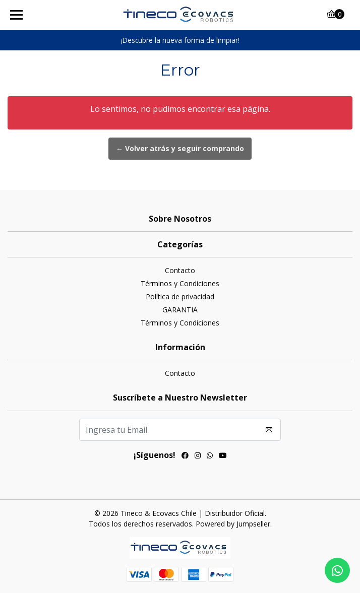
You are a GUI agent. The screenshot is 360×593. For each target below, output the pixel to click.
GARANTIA (180, 309)
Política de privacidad (180, 296)
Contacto (180, 270)
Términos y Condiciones (180, 283)
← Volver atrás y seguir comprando (180, 148)
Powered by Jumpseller (233, 524)
